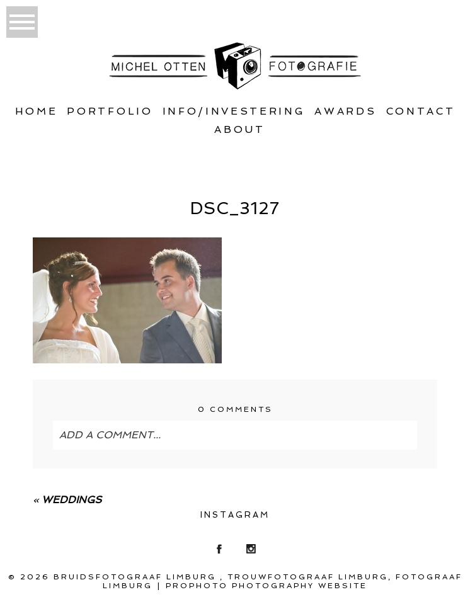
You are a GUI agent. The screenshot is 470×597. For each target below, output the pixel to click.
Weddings (71, 500)
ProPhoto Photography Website (266, 585)
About (239, 129)
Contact (421, 111)
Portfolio (109, 111)
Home (36, 111)
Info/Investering (234, 111)
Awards (345, 111)
